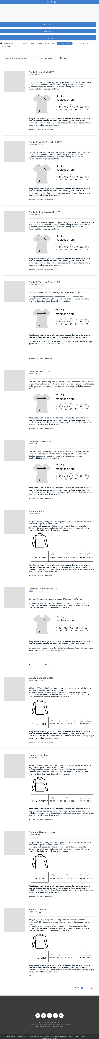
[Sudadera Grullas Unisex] (14, 689)
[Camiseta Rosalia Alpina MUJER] (14, 221)
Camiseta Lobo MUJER (40, 441)
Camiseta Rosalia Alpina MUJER (44, 212)
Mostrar (46, 58)
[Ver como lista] (65, 58)
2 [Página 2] (78, 988)
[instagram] (55, 2)
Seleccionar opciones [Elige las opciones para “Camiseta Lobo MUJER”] (36, 498)
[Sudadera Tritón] (14, 522)
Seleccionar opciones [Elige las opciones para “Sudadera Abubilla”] (36, 976)
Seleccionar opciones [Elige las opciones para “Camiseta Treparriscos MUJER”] (36, 665)
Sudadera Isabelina (38, 755)
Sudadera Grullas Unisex (41, 678)
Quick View (49, 129)
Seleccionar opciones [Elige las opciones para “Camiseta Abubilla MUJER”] (36, 129)
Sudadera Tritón (36, 511)
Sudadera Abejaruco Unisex (42, 832)
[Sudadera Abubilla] (14, 920)
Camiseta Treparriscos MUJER (43, 588)
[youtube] (51, 2)
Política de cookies (73, 1036)
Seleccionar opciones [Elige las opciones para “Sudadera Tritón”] (36, 576)
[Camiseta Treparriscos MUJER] (14, 597)
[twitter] (47, 2)
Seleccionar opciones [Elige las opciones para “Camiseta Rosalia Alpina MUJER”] (36, 269)
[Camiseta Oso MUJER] (14, 380)
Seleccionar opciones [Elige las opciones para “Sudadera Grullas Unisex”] (36, 742)
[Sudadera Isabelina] (14, 766)
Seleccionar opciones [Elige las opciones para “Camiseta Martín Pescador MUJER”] (36, 199)
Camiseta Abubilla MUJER (41, 72)
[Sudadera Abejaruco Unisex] (14, 843)
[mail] (61, 1015)
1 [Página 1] (75, 988)
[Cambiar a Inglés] (14, 46)
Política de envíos (85, 1036)
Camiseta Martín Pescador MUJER (45, 142)
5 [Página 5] (87, 988)
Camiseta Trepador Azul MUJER (44, 282)
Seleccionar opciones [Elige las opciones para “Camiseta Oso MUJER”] (36, 428)
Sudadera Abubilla (38, 909)
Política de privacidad (59, 1036)
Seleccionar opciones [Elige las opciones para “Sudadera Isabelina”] (36, 819)
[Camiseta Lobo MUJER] (14, 450)
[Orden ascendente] (35, 58)
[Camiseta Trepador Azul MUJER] (14, 291)
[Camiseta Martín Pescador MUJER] (14, 151)
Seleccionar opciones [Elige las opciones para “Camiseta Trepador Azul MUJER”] (36, 358)
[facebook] (44, 2)
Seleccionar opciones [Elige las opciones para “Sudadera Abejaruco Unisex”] (36, 896)
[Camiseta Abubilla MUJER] (14, 81)
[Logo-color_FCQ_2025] (49, 5)
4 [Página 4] (84, 988)
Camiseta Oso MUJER (39, 371)
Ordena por (16, 58)
